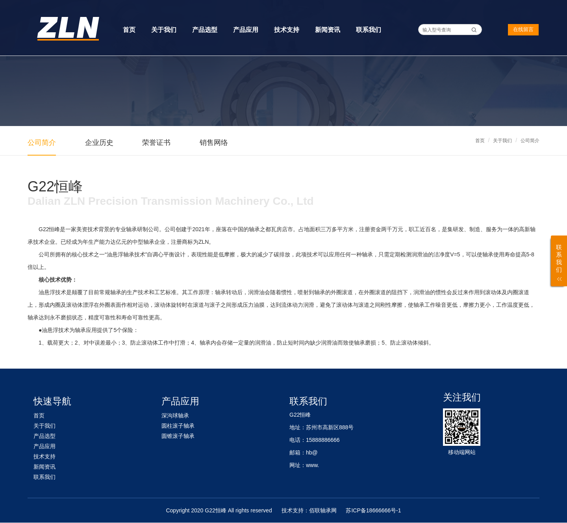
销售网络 (214, 143)
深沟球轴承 (175, 415)
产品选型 (204, 29)
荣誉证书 (156, 143)
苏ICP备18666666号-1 (373, 510)
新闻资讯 (327, 29)
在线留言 (523, 29)
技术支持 (286, 29)
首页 (129, 29)
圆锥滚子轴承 (178, 436)
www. (312, 465)
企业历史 (99, 143)
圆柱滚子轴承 (178, 426)
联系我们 (368, 29)
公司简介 (530, 140)
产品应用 (245, 29)
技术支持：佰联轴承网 (309, 510)
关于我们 (163, 29)
